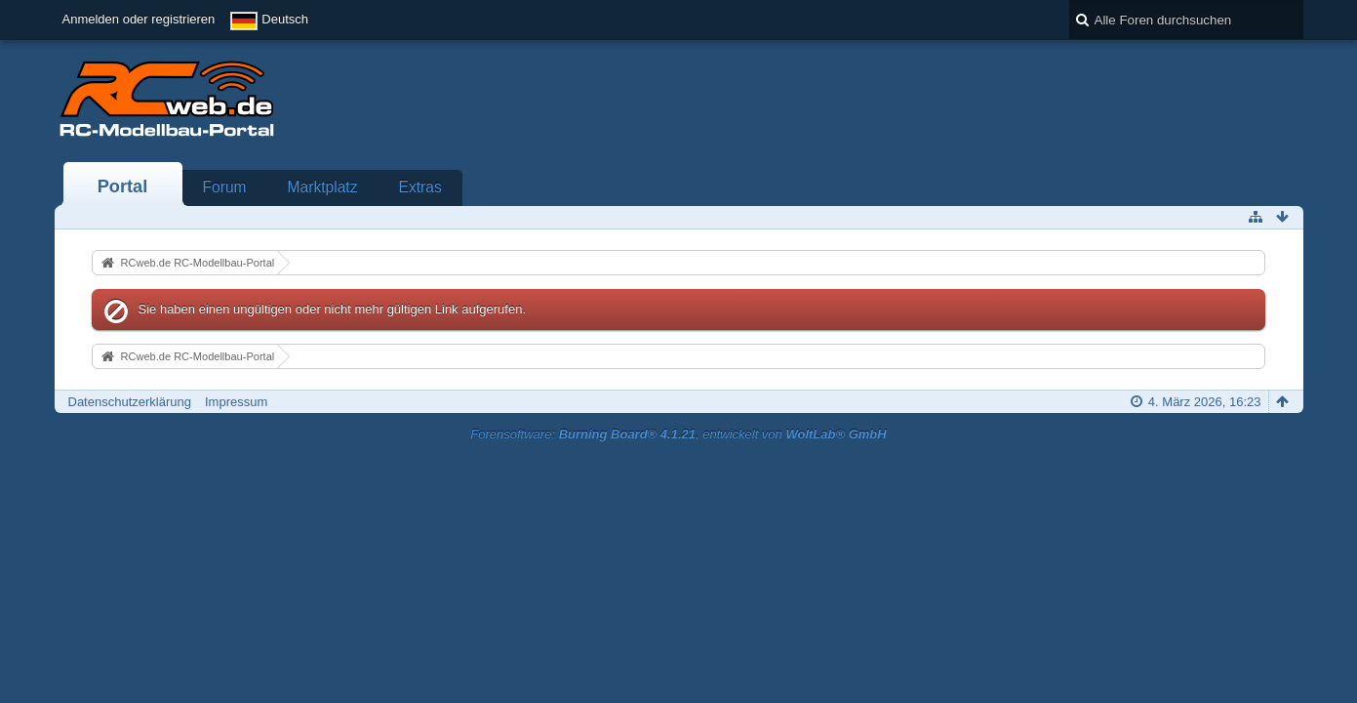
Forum (225, 187)
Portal (123, 186)
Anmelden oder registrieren (139, 19)
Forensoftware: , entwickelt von (678, 434)
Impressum (236, 401)
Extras (420, 187)
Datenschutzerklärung (129, 401)
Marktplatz (323, 187)
